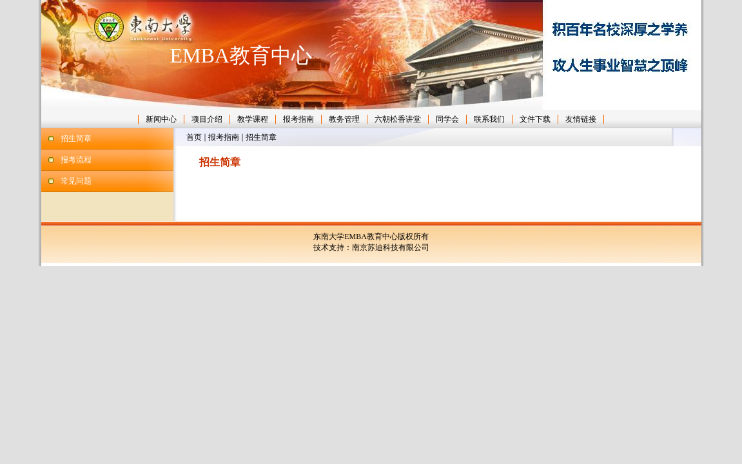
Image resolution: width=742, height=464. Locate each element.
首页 (194, 137)
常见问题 (76, 181)
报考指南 (298, 119)
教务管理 (344, 119)
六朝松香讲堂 (398, 119)
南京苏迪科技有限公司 (390, 247)
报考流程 (76, 159)
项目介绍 (206, 119)
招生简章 (76, 138)
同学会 (447, 119)
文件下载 (535, 119)
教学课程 (252, 119)
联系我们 (489, 119)
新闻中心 (161, 119)
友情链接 (580, 119)
